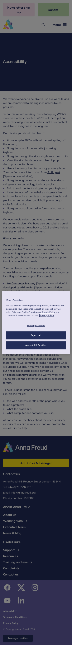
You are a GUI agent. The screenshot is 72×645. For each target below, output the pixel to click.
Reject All (36, 335)
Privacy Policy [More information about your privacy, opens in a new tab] (47, 315)
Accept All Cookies (35, 345)
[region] (36, 322)
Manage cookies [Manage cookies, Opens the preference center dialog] (36, 325)
